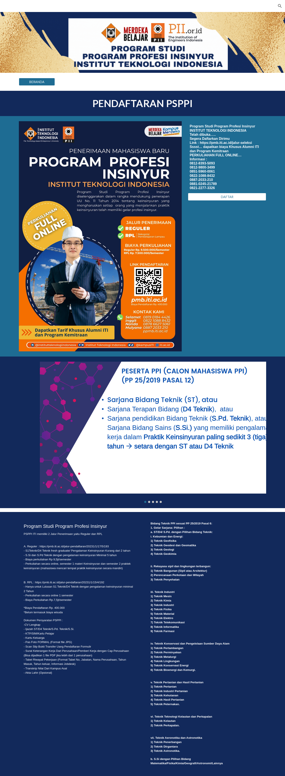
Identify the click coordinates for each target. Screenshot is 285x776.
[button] (280, 6)
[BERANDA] (37, 82)
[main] (142, 103)
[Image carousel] (153, 432)
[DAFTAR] (227, 197)
